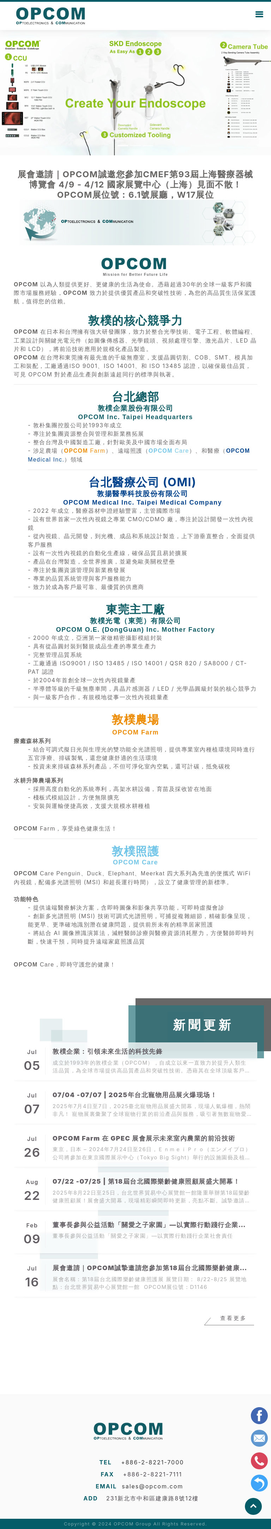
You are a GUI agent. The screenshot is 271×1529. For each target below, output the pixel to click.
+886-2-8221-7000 (152, 1462)
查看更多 (233, 1318)
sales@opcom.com (152, 1486)
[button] (20, 91)
